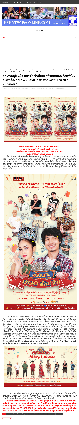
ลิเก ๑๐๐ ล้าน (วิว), (33, 88)
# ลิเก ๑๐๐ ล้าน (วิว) (21, 414)
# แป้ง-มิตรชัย (10, 414)
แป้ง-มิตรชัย (11, 70)
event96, (56, 88)
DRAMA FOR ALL (39, 70)
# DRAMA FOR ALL (42, 414)
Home (4, 70)
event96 (48, 70)
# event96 (51, 414)
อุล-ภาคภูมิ (30, 70)
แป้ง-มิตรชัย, (25, 88)
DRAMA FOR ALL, (49, 88)
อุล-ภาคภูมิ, (41, 88)
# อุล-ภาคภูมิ (31, 414)
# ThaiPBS (59, 414)
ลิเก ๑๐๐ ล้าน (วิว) (20, 70)
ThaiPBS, (61, 88)
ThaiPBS (55, 70)
